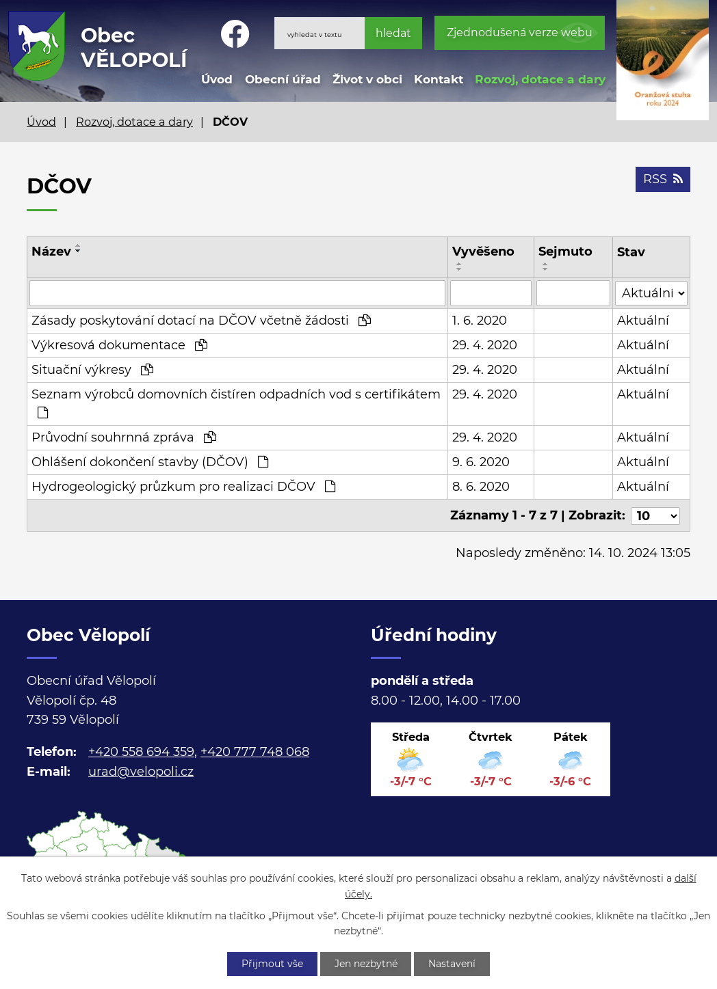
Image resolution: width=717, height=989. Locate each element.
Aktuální (643, 320)
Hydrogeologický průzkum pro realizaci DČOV (183, 486)
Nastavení (452, 964)
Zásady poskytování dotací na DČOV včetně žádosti (201, 320)
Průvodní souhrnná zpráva (123, 437)
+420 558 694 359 (141, 751)
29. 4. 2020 (484, 345)
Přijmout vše (272, 964)
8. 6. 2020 (481, 486)
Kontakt (438, 79)
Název (51, 251)
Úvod (217, 79)
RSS (663, 179)
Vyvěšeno (483, 251)
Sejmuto (566, 251)
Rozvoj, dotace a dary (540, 79)
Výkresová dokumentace (119, 345)
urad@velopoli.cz (141, 770)
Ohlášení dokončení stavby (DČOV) (149, 462)
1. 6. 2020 (479, 320)
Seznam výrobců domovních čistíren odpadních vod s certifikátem (236, 403)
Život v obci (367, 79)
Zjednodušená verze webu (519, 32)
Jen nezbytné (366, 964)
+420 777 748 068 (254, 751)
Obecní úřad (283, 79)
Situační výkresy (92, 369)
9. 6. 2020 (481, 462)
